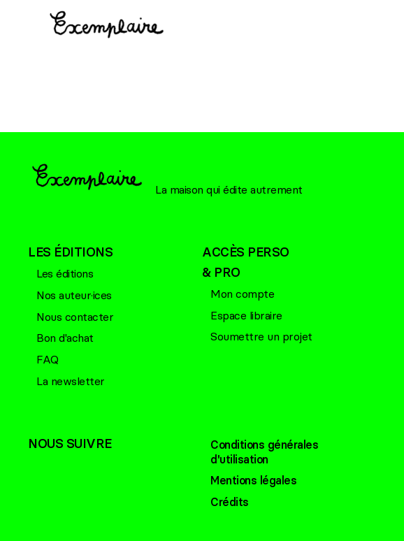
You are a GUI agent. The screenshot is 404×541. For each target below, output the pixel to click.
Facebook (38, 468)
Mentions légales (253, 480)
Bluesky (66, 468)
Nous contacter (74, 317)
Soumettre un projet (261, 336)
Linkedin (94, 468)
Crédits (229, 502)
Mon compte (242, 294)
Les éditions (64, 273)
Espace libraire (246, 315)
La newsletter (70, 381)
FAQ (47, 359)
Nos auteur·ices (74, 295)
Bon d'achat (65, 338)
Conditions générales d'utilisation (264, 452)
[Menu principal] (20, 28)
